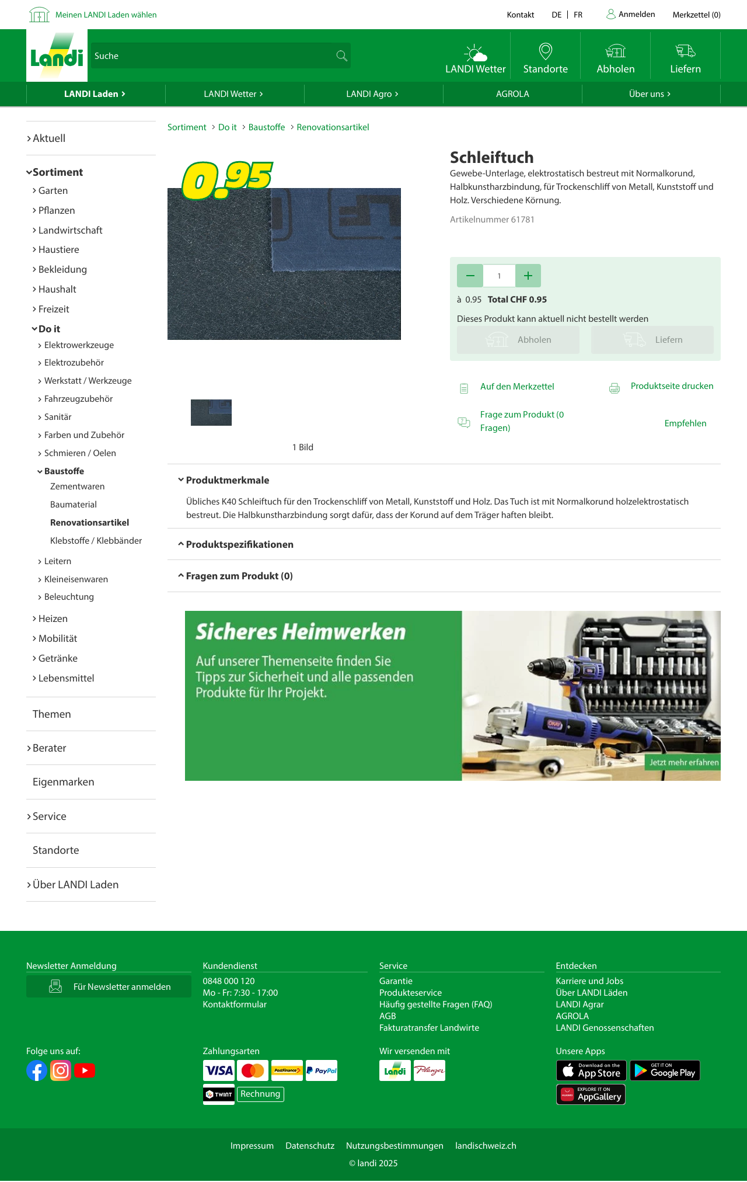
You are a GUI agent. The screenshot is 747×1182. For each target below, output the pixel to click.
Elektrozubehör (74, 362)
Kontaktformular (235, 1004)
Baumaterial (73, 504)
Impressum (252, 1146)
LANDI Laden (91, 94)
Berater (50, 748)
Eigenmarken (64, 781)
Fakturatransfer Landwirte (429, 1028)
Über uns (646, 94)
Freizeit (54, 308)
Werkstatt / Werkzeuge (88, 381)
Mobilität (58, 638)
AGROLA (512, 94)
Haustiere (59, 249)
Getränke (58, 658)
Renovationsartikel (89, 523)
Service (50, 816)
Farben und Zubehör (84, 435)
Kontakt (521, 14)
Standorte (56, 850)
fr (578, 14)
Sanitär (58, 417)
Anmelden (637, 13)
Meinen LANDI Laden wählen (106, 14)
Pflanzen (57, 210)
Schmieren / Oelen (80, 453)
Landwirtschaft (71, 230)
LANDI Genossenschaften (605, 1028)
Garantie (396, 981)
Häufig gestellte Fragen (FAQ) (436, 1004)
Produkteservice (410, 993)
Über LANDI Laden (76, 884)
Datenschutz (309, 1146)
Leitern (57, 561)
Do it (49, 328)
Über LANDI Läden (592, 993)
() (697, 14)
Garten (53, 190)
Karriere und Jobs (590, 981)
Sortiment (58, 172)
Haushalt (57, 289)
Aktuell (49, 138)
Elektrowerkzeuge (79, 345)
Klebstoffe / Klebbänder (96, 541)
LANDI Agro (369, 94)
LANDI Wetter (230, 94)
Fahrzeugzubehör (78, 399)
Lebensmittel (67, 677)
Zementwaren (77, 486)
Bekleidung (63, 269)
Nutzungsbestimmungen (395, 1146)
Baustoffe (64, 471)
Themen (52, 714)
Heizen (53, 618)
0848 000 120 (229, 981)
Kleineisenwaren (76, 579)
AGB (387, 1016)
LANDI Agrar (580, 1004)
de (557, 14)
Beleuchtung (69, 597)
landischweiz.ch (485, 1146)
